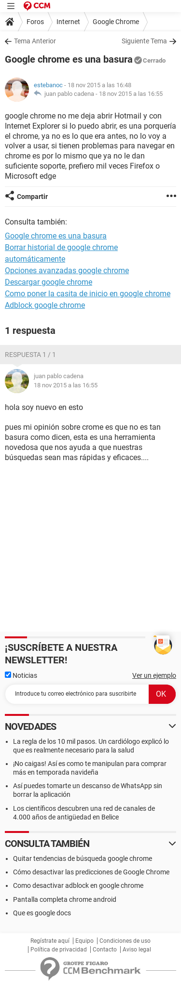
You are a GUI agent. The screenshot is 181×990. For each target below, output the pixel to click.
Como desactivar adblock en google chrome (78, 885)
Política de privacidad (58, 949)
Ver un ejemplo (154, 675)
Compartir (32, 196)
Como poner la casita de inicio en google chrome (87, 293)
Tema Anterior (35, 41)
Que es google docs (42, 913)
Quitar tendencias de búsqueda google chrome (82, 858)
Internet (68, 22)
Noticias (21, 675)
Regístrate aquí (50, 940)
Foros (35, 22)
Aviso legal (137, 949)
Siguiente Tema (144, 41)
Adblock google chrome (45, 305)
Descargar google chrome (48, 282)
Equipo (84, 940)
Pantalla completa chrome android (64, 899)
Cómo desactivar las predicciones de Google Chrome (91, 872)
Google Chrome (116, 22)
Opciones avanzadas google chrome (67, 270)
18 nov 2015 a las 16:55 (131, 93)
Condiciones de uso (125, 940)
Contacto (105, 949)
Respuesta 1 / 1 (30, 354)
